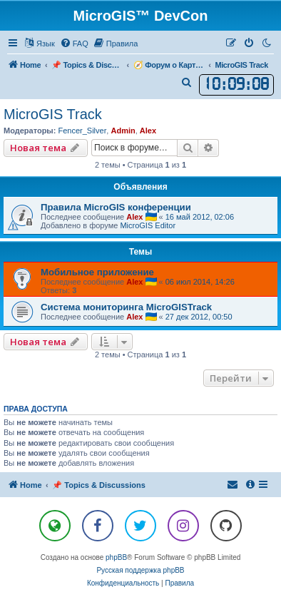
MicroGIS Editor (147, 225)
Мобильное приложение (97, 272)
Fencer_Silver (82, 130)
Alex (148, 130)
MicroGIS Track (53, 114)
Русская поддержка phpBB (140, 570)
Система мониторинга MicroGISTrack (126, 307)
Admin (123, 130)
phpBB (116, 557)
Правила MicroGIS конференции (116, 207)
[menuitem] (74, 43)
